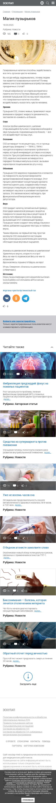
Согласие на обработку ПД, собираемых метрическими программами (22, 733)
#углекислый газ (27, 290)
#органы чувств (11, 290)
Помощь (46, 741)
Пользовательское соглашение (18, 726)
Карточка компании (34, 746)
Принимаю (28, 800)
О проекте (11, 741)
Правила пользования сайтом (18, 723)
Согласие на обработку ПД (16, 729)
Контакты (35, 741)
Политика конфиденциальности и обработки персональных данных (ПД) (25, 718)
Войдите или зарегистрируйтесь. (19, 321)
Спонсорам (23, 741)
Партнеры (17, 746)
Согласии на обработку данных (29, 783)
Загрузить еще (28, 684)
